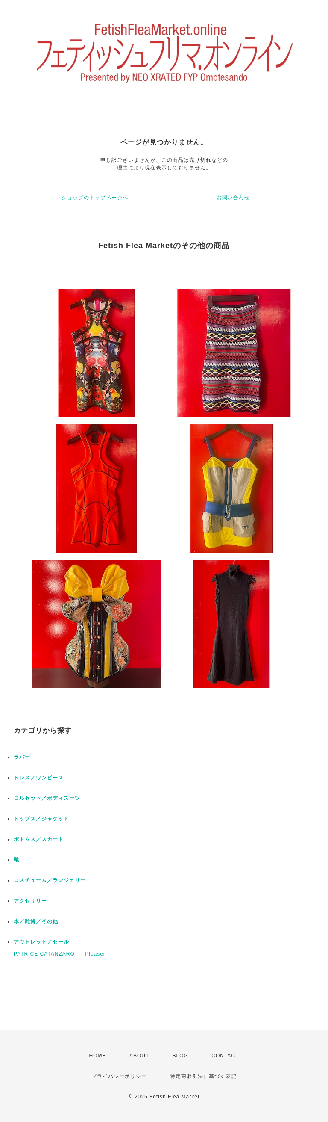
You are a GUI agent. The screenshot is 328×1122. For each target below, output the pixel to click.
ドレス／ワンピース (39, 778)
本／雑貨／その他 (36, 921)
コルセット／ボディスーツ (47, 798)
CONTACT (225, 1056)
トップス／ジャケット (41, 819)
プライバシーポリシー (119, 1076)
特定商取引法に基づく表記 (203, 1076)
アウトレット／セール (41, 942)
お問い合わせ (233, 198)
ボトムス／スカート (39, 839)
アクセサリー (30, 901)
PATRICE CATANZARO (44, 954)
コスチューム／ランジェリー (50, 880)
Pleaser (95, 954)
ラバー (22, 757)
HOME (97, 1056)
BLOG (180, 1056)
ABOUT (139, 1056)
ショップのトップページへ (95, 198)
